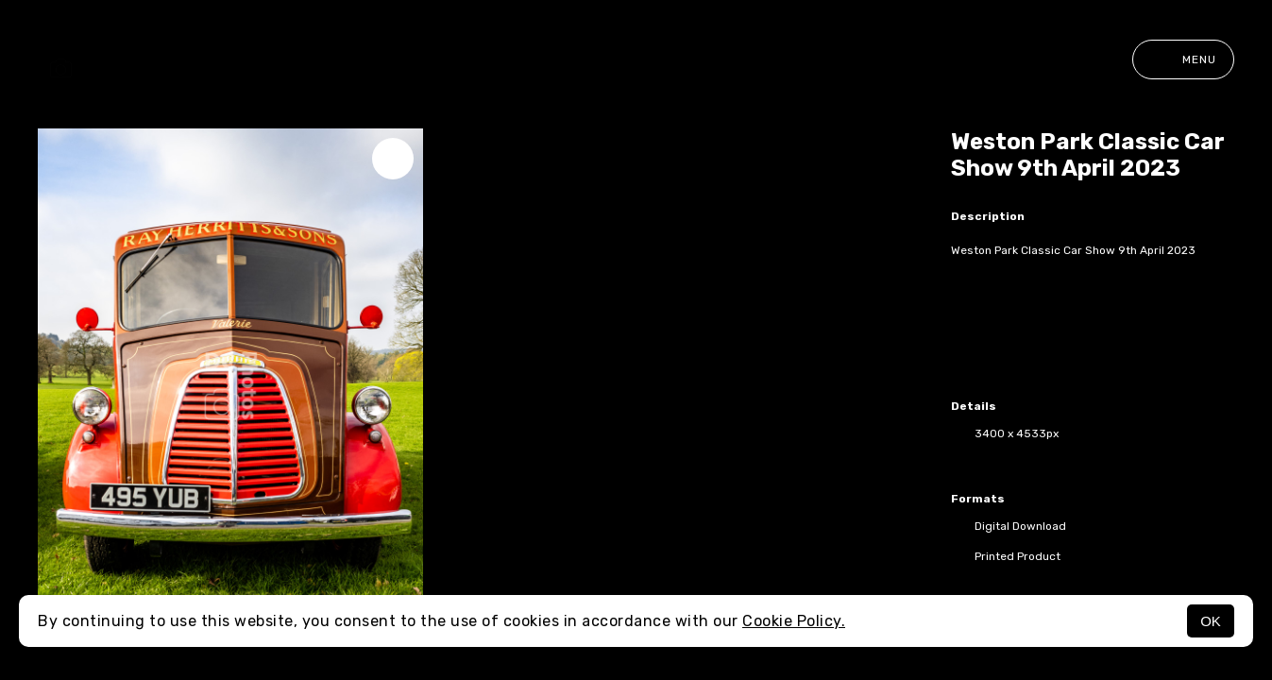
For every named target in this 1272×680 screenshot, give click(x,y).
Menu (1183, 59)
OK (1210, 621)
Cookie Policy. (793, 621)
